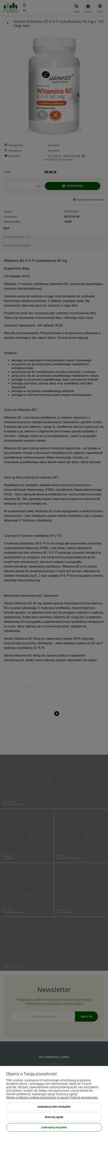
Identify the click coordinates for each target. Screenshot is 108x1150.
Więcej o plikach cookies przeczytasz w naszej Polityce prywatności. (52, 1097)
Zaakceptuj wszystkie (54, 1127)
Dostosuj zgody (54, 1117)
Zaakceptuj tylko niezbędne (54, 1106)
